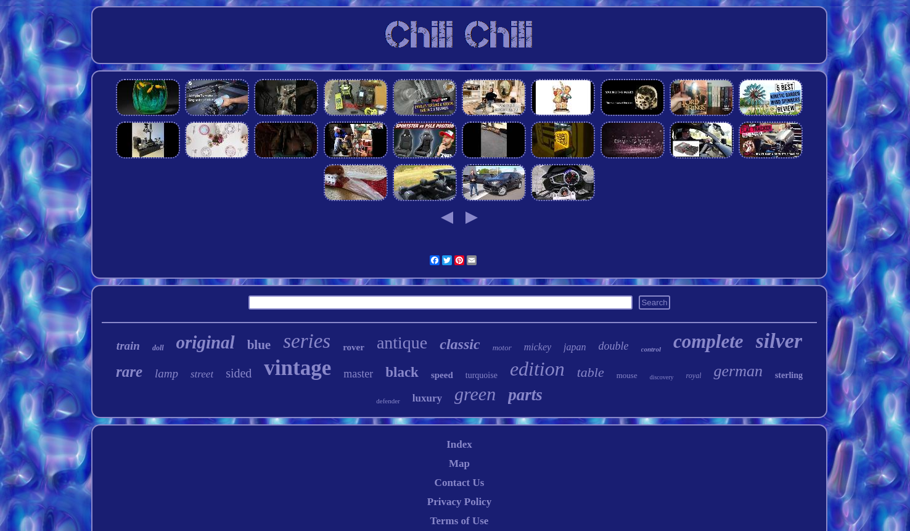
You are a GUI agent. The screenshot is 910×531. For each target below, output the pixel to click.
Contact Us (460, 482)
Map (459, 463)
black (402, 372)
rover (353, 347)
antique (402, 342)
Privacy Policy (459, 502)
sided (239, 373)
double (614, 346)
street (202, 374)
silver (779, 340)
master (358, 374)
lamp (166, 373)
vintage (297, 368)
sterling (789, 375)
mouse (627, 375)
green (475, 394)
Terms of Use (459, 521)
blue (259, 344)
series (306, 341)
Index (459, 444)
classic (460, 344)
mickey (537, 347)
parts (525, 394)
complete (708, 341)
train (128, 345)
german (737, 371)
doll (158, 348)
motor (502, 347)
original (205, 342)
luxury (427, 398)
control (651, 349)
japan (575, 347)
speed (442, 375)
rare (129, 371)
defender (388, 401)
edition (537, 369)
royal (694, 375)
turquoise (481, 375)
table (590, 372)
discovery (662, 377)
